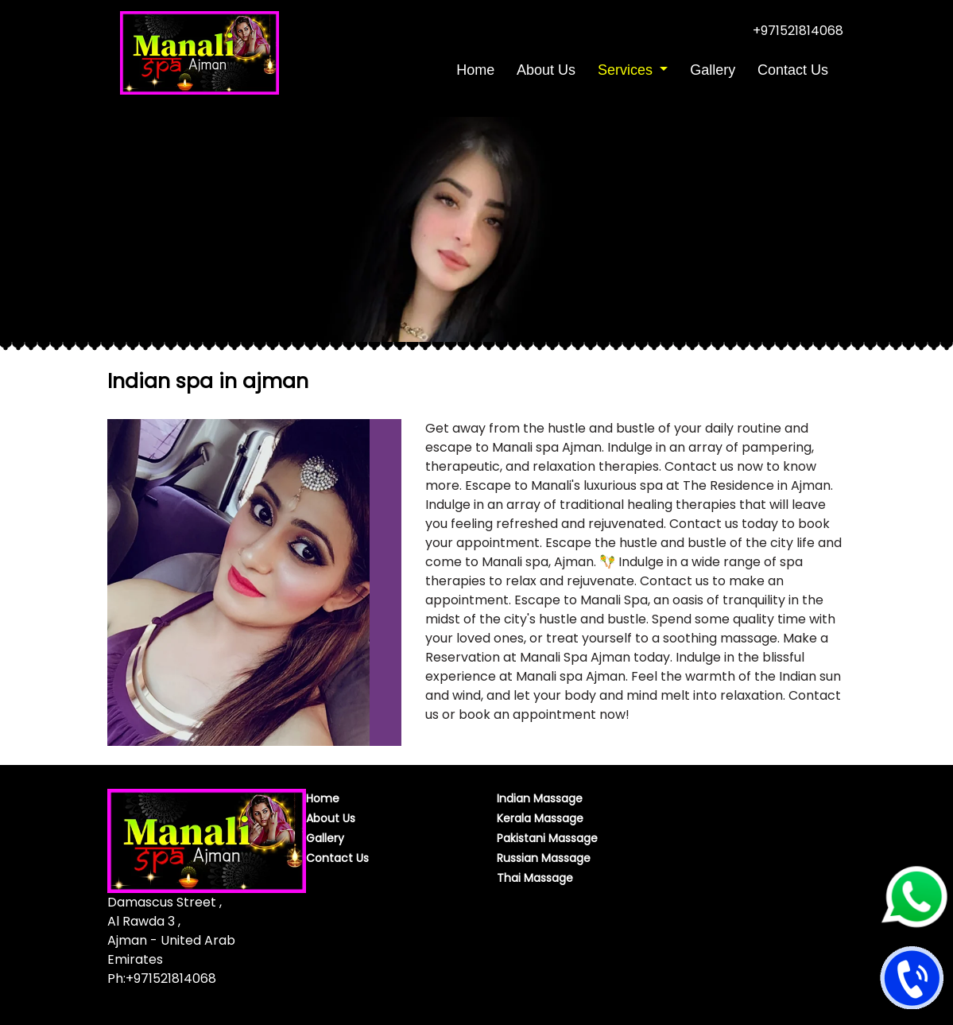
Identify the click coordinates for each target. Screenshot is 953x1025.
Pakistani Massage (547, 838)
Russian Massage (544, 858)
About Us (546, 70)
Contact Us (792, 70)
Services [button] (627, 70)
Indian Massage (540, 798)
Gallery (712, 70)
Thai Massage (535, 878)
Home (477, 69)
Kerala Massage (540, 818)
